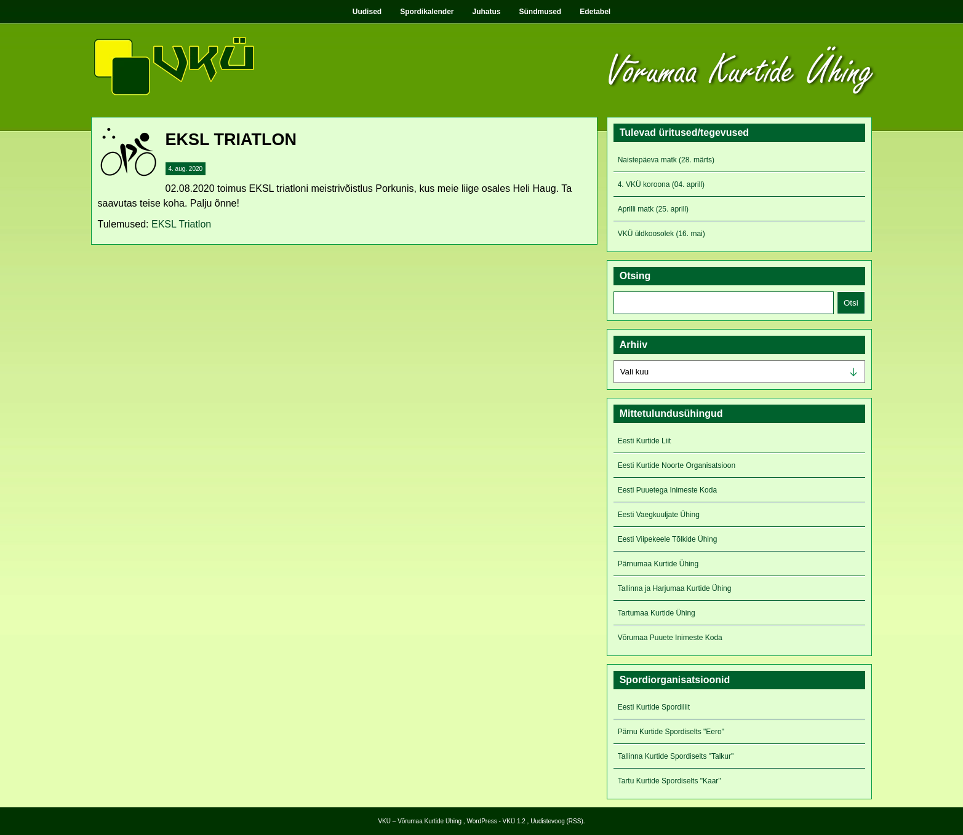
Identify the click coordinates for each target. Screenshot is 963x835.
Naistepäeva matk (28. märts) (666, 160)
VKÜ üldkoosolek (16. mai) (661, 233)
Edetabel (595, 11)
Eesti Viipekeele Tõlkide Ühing (667, 539)
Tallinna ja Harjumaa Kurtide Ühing (675, 588)
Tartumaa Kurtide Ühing (656, 613)
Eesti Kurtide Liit (644, 441)
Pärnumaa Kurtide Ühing (658, 564)
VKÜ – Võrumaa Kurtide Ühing (420, 821)
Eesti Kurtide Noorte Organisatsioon (676, 465)
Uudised (367, 11)
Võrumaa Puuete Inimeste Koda (670, 637)
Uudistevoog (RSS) (556, 821)
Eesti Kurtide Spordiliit (654, 707)
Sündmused (540, 11)
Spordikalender (427, 11)
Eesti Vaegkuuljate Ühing (659, 514)
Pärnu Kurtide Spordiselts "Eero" (671, 731)
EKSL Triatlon (181, 224)
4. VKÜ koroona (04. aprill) (661, 184)
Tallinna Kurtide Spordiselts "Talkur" (676, 756)
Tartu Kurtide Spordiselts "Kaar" (669, 781)
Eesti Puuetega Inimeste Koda (667, 490)
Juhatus (487, 11)
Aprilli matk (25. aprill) (653, 209)
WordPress (481, 821)
